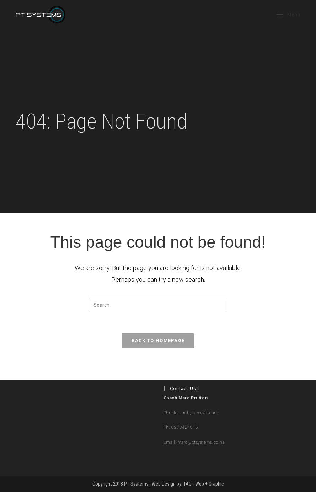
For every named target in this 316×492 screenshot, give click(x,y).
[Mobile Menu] (288, 14)
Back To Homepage (158, 340)
